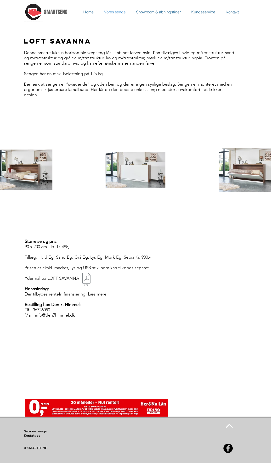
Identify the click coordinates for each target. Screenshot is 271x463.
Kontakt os (32, 435)
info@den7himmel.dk (55, 315)
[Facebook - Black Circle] (228, 448)
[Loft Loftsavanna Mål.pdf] (86, 280)
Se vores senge (35, 431)
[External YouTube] (82, 356)
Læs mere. (98, 294)
